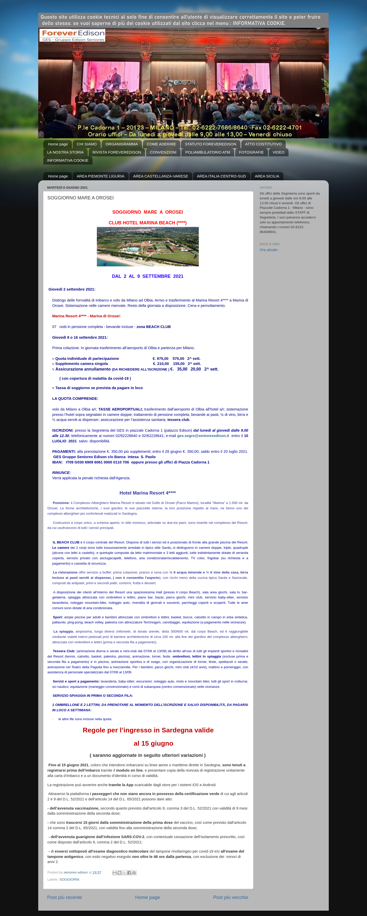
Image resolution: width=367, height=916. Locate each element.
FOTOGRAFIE (251, 152)
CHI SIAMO (87, 144)
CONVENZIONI (163, 152)
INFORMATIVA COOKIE (67, 160)
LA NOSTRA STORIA (65, 152)
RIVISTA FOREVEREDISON (117, 152)
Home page (58, 144)
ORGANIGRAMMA (122, 144)
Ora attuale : (269, 250)
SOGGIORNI (69, 879)
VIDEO (279, 152)
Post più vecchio (230, 897)
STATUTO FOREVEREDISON (210, 144)
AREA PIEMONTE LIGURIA (100, 176)
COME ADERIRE (161, 144)
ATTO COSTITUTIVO (263, 144)
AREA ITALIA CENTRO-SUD (221, 176)
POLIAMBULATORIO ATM (207, 152)
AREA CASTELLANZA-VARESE (160, 176)
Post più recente (64, 897)
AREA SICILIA (267, 176)
